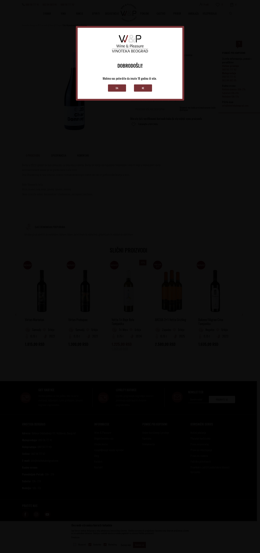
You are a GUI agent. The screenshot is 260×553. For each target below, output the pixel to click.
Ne (143, 88)
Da (117, 88)
